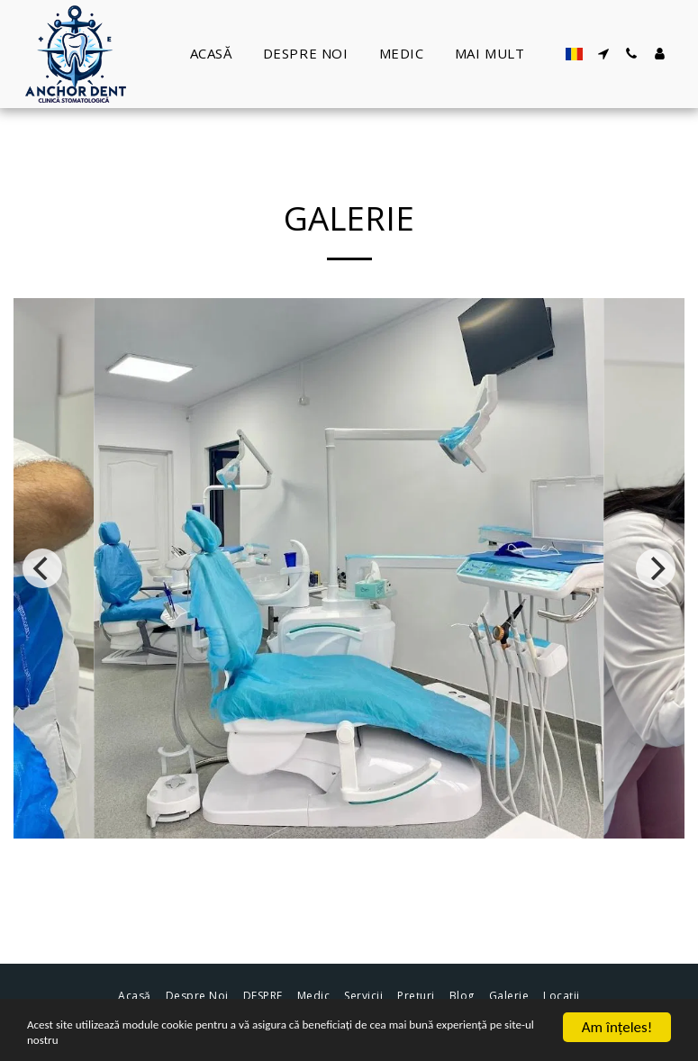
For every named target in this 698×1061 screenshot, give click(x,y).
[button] (604, 53)
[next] (655, 568)
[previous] (42, 568)
